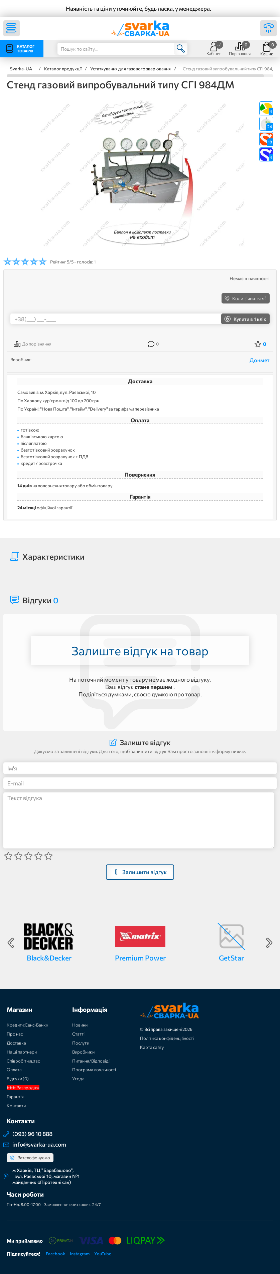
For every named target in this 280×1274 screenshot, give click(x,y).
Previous (10, 942)
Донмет (260, 360)
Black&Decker (49, 957)
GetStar (231, 957)
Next (269, 942)
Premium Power (140, 957)
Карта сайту (152, 1047)
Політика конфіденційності (167, 1038)
